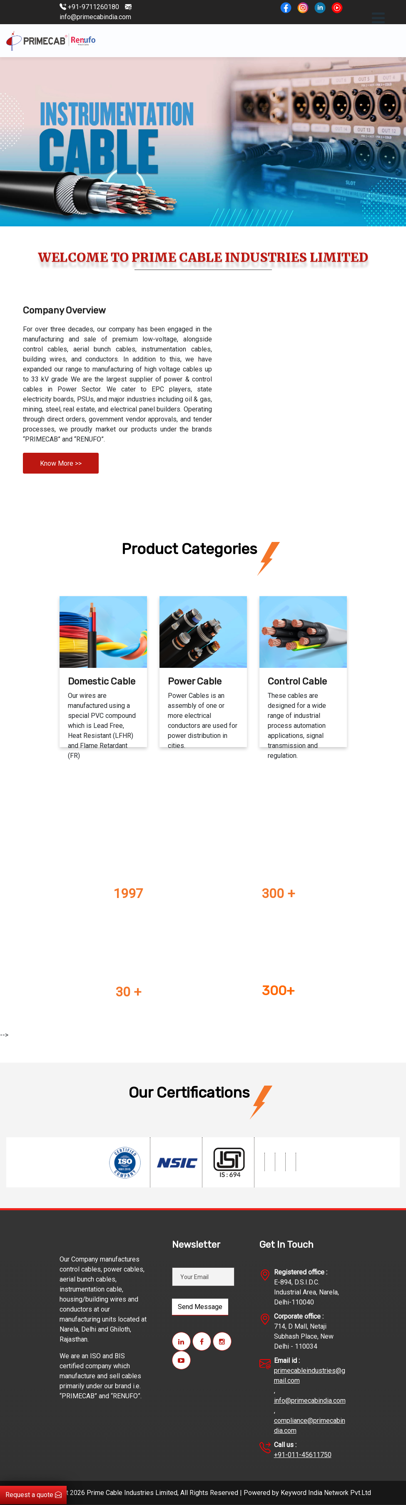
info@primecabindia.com (310, 1401)
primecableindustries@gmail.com (309, 1376)
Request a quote (33, 1495)
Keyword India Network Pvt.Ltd (326, 1493)
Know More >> (61, 463)
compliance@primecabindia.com (309, 1426)
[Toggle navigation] (378, 18)
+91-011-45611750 (302, 1455)
